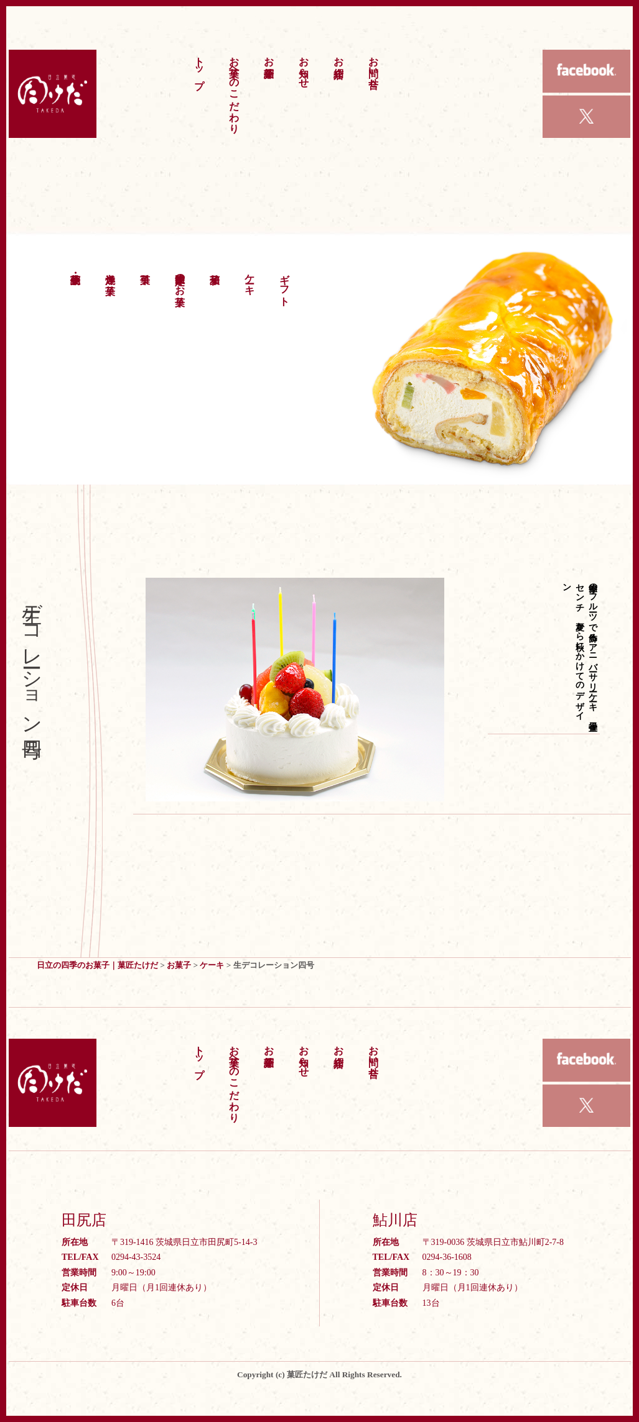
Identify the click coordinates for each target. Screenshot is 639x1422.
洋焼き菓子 (110, 272)
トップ (199, 67)
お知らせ (304, 66)
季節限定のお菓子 (180, 278)
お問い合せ (373, 66)
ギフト (284, 284)
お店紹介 (338, 55)
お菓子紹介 (269, 55)
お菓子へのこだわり (234, 89)
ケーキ (250, 278)
